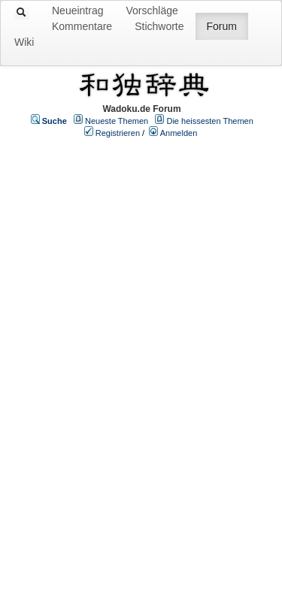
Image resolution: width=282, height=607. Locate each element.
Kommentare (82, 26)
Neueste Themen (116, 120)
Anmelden (179, 132)
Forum (222, 26)
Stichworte (159, 26)
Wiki (24, 42)
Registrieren (118, 132)
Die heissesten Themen (209, 120)
